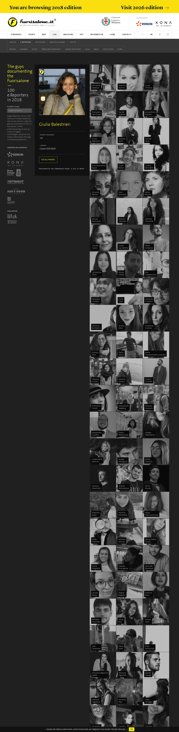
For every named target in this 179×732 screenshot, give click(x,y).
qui (124, 729)
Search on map (100, 641)
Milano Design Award (131, 722)
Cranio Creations (73, 49)
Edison (13, 49)
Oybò (120, 49)
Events (31, 34)
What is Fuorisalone (157, 661)
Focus (151, 637)
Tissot (35, 49)
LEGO (87, 49)
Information (96, 34)
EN (151, 34)
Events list (98, 637)
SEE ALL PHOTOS (48, 160)
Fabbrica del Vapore (130, 725)
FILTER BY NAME (13, 107)
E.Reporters (26, 42)
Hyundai (23, 49)
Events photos (100, 658)
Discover (152, 641)
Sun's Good (108, 49)
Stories (152, 648)
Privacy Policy (12, 687)
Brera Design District (51, 49)
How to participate (157, 665)
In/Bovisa (125, 718)
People (152, 644)
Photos (13, 42)
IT (142, 34)
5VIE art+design (128, 671)
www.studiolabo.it (17, 662)
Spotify (73, 42)
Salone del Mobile (156, 682)
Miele (96, 49)
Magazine (68, 34)
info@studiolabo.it (17, 660)
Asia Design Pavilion (130, 702)
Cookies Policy (25, 687)
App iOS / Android (101, 644)
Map (44, 34)
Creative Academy (57, 42)
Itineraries (16, 34)
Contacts (126, 34)
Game (112, 34)
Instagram (40, 42)
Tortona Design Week (131, 654)
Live (55, 34)
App (81, 34)
